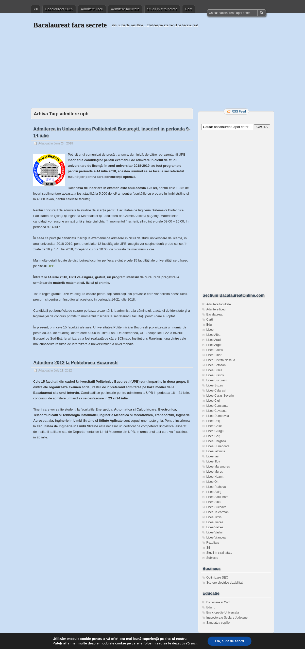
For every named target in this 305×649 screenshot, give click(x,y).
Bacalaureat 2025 (59, 9)
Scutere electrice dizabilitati (224, 582)
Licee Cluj (213, 400)
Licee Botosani (216, 365)
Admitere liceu (92, 9)
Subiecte (212, 558)
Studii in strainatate (162, 9)
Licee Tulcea (214, 522)
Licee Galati (214, 426)
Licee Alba (213, 335)
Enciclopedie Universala (222, 612)
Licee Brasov (215, 375)
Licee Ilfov (213, 461)
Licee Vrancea (216, 537)
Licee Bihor (214, 355)
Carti (189, 9)
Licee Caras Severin (220, 395)
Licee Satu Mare (217, 497)
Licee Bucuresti (216, 380)
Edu (209, 324)
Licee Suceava (216, 507)
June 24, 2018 (63, 143)
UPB (50, 266)
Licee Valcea (215, 527)
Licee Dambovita (217, 416)
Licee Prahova (216, 487)
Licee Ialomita (215, 451)
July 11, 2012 (63, 370)
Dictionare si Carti (218, 602)
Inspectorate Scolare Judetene (227, 617)
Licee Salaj (213, 492)
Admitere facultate (125, 9)
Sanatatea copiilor (218, 622)
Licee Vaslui (214, 532)
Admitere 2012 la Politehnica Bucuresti (75, 362)
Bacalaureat (214, 314)
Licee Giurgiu (215, 431)
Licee (210, 329)
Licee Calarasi (216, 390)
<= (35, 9)
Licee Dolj (213, 421)
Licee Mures (214, 471)
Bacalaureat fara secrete (70, 25)
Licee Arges (214, 345)
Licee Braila (214, 370)
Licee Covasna (216, 411)
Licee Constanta (217, 405)
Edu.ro (210, 607)
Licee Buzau (214, 385)
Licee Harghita (216, 441)
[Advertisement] (152, 65)
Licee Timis (214, 517)
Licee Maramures (218, 466)
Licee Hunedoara (217, 446)
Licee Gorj (213, 436)
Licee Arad (213, 340)
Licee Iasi (212, 456)
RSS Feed (239, 111)
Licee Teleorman (217, 512)
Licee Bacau (214, 350)
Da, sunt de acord (229, 641)
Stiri (209, 547)
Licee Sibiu (213, 502)
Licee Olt (212, 482)
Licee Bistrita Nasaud (220, 360)
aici (194, 643)
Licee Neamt (214, 476)
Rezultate (212, 542)
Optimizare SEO (217, 577)
